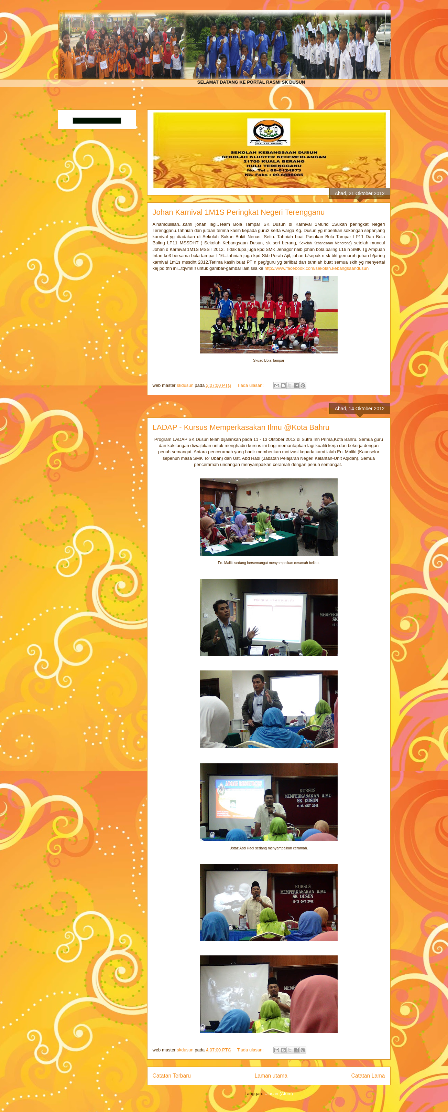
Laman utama (271, 1076)
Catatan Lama (368, 1076)
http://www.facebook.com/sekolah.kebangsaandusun (316, 268)
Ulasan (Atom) (278, 1093)
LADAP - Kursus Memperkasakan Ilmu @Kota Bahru (241, 427)
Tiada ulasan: (251, 385)
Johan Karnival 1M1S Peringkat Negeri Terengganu (239, 212)
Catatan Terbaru (172, 1076)
